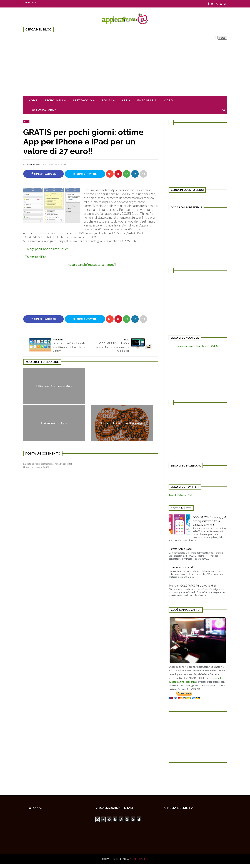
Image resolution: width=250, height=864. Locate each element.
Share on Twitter (84, 173)
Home (33, 100)
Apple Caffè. (139, 858)
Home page (30, 2)
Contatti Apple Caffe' (180, 548)
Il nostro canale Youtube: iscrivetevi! (91, 264)
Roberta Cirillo (32, 164)
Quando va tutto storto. (182, 567)
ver (26, 122)
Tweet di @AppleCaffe (181, 494)
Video (168, 100)
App (126, 100)
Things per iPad (35, 257)
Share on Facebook (43, 173)
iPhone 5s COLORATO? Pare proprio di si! (192, 585)
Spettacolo (84, 100)
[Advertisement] (125, 65)
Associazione (44, 109)
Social (108, 100)
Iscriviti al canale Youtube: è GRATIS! (198, 345)
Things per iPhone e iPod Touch (47, 249)
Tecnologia (55, 100)
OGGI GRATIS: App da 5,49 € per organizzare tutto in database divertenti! (209, 521)
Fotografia (147, 100)
